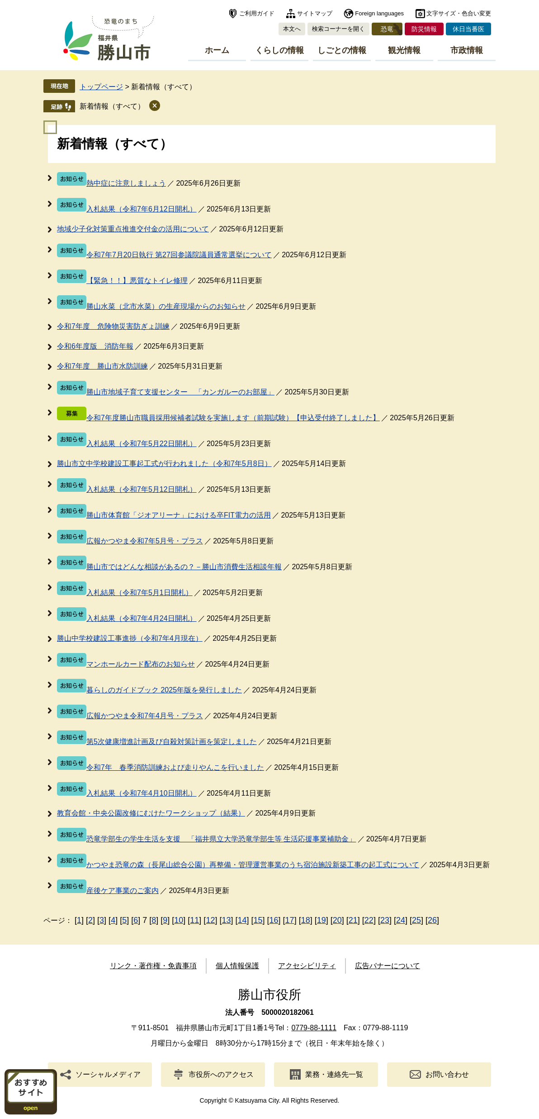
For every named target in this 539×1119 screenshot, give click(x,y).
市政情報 (466, 50)
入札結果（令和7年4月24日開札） (141, 618)
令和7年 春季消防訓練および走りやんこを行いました (175, 767)
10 (178, 920)
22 (369, 920)
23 (384, 920)
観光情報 (404, 50)
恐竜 (387, 29)
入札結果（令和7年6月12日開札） (141, 209)
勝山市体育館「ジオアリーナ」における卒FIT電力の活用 (178, 515)
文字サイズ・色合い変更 (458, 13)
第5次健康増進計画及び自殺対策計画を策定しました (171, 741)
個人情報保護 (237, 966)
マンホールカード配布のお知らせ (140, 664)
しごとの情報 (341, 50)
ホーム (217, 50)
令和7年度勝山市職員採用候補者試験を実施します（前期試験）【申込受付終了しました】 (233, 418)
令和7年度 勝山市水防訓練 (102, 366)
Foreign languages (379, 13)
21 (353, 920)
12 (210, 920)
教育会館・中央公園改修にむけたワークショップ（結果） (151, 813)
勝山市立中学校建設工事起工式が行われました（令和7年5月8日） (164, 463)
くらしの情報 (279, 50)
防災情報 (424, 29)
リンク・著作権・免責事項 (153, 966)
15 (258, 920)
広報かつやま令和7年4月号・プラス (144, 716)
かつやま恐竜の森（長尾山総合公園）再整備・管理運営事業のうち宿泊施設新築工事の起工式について (252, 865)
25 (416, 920)
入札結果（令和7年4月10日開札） (141, 793)
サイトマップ (314, 13)
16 (274, 920)
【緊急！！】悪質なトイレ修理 (137, 280)
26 (432, 920)
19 (321, 920)
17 (289, 920)
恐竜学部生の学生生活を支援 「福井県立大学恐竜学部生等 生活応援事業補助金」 (221, 839)
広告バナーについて (387, 966)
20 (337, 920)
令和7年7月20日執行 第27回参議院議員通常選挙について (179, 255)
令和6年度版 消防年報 (95, 346)
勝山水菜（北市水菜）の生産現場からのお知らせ (166, 306)
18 (305, 920)
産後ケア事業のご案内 (122, 890)
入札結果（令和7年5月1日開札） (139, 592)
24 (400, 920)
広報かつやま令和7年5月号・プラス (144, 541)
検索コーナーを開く (338, 28)
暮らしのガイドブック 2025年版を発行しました (164, 690)
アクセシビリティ (307, 966)
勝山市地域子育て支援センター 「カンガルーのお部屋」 (180, 392)
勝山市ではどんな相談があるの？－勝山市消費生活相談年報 (184, 567)
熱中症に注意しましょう (126, 183)
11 (194, 920)
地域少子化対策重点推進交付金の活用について (133, 229)
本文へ (292, 28)
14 (241, 920)
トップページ (101, 87)
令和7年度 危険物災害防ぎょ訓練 (113, 326)
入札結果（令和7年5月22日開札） (141, 443)
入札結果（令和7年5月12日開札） (141, 489)
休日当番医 (468, 29)
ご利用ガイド (256, 13)
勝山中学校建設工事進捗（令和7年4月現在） (130, 638)
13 (226, 920)
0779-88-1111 (313, 1028)
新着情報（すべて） (112, 106)
